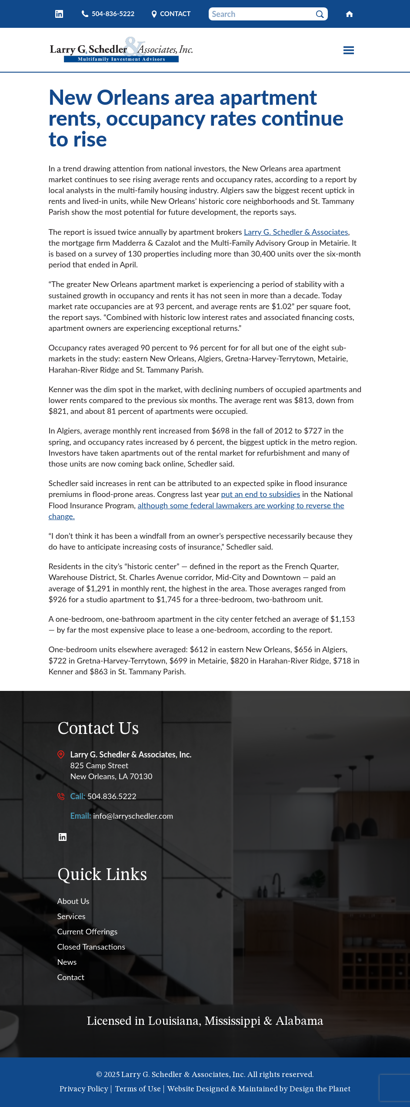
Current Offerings (87, 931)
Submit (323, 14)
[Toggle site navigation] (348, 50)
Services (71, 916)
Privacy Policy (84, 1089)
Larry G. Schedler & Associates (296, 232)
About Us (73, 901)
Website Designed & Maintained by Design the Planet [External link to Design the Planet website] (258, 1089)
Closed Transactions (91, 946)
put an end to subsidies (260, 494)
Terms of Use (138, 1089)
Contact (175, 14)
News (67, 962)
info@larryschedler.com (133, 815)
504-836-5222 (113, 13)
